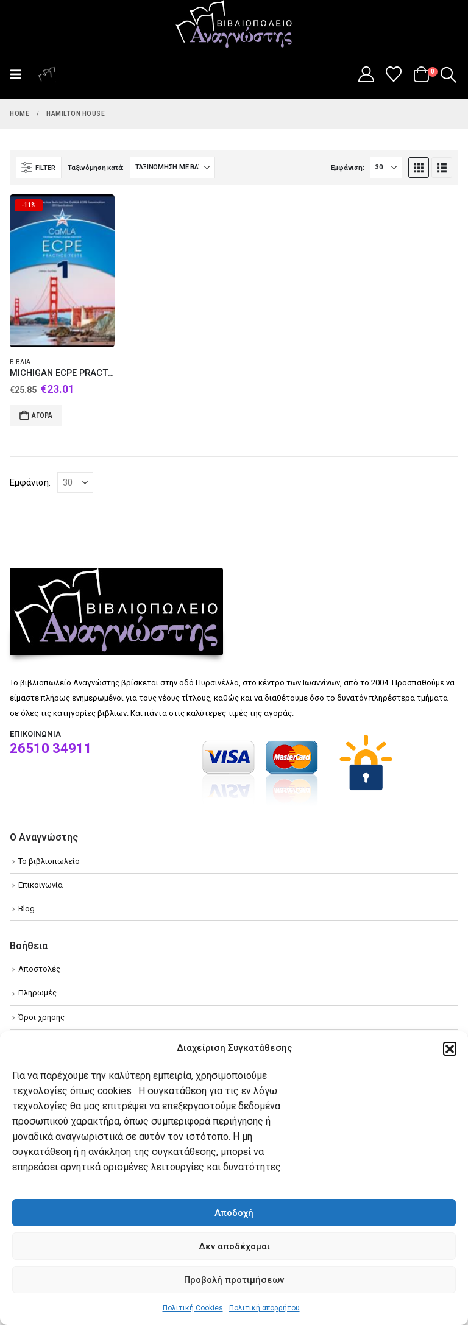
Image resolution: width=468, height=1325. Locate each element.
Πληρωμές (37, 992)
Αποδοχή (234, 1212)
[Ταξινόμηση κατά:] (172, 167)
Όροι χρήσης (41, 1017)
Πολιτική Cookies (193, 1308)
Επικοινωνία (40, 884)
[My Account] (365, 74)
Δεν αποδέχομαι (234, 1246)
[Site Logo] (234, 25)
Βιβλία (20, 362)
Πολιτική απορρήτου (264, 1308)
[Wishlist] (394, 74)
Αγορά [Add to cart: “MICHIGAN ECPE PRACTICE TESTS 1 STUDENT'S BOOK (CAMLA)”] (42, 415)
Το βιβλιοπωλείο (49, 861)
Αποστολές (39, 968)
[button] (450, 1048)
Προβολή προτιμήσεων (234, 1279)
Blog (26, 908)
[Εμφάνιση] (386, 167)
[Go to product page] (62, 270)
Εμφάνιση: (347, 168)
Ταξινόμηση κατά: (96, 168)
